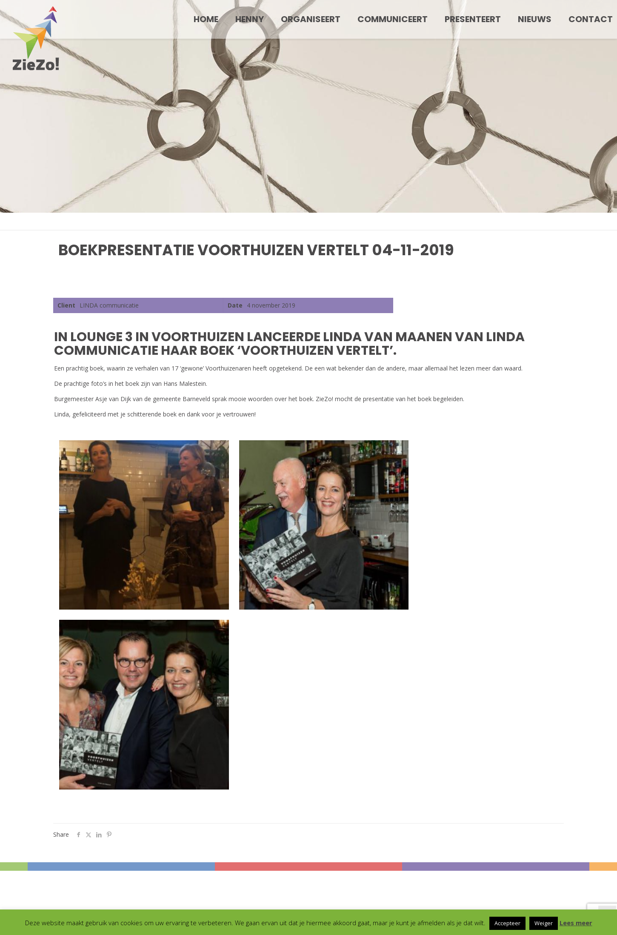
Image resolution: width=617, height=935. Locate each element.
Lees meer (576, 922)
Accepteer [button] (507, 923)
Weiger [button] (543, 923)
